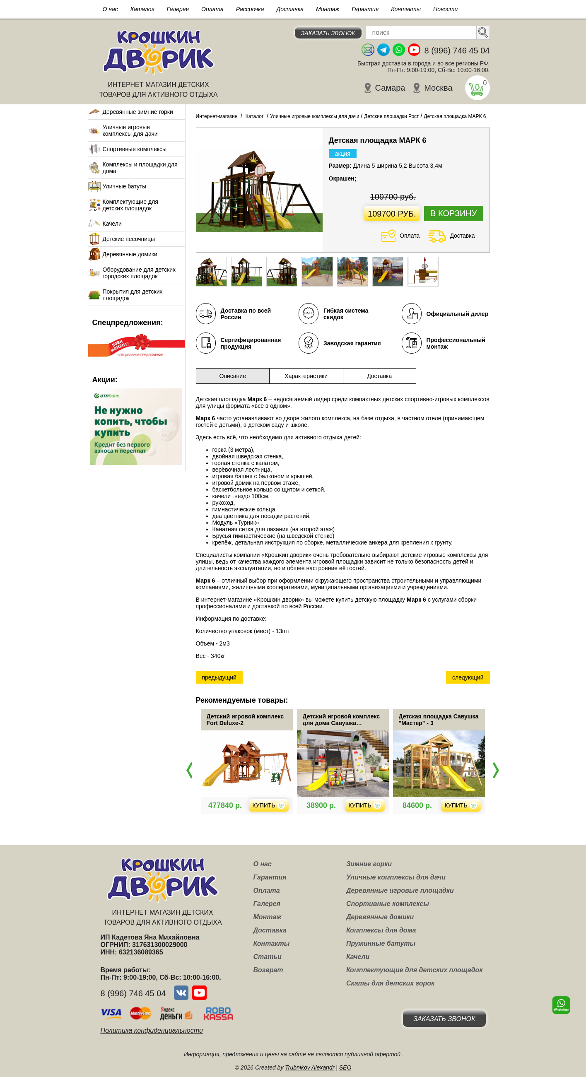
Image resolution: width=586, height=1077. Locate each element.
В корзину (453, 213)
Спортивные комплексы (135, 149)
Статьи (267, 956)
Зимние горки (369, 863)
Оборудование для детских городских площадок (139, 272)
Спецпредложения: (127, 322)
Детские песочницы (129, 239)
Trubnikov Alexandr (309, 1067)
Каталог (142, 9)
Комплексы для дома (381, 930)
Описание (232, 376)
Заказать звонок (328, 33)
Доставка (290, 9)
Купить (292, 805)
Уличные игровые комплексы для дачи (130, 130)
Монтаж (327, 9)
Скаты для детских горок (390, 983)
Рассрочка (250, 9)
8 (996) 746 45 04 (457, 50)
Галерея (178, 9)
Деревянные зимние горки (138, 111)
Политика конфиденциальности (152, 1030)
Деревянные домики (130, 254)
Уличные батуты (125, 186)
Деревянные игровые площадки (400, 890)
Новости (445, 9)
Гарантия (365, 9)
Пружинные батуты (380, 943)
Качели (112, 223)
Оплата (212, 9)
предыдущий (219, 677)
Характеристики (306, 376)
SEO (345, 1067)
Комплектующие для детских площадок (130, 205)
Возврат (268, 969)
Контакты (406, 9)
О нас (110, 9)
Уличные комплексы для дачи (396, 877)
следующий (467, 677)
